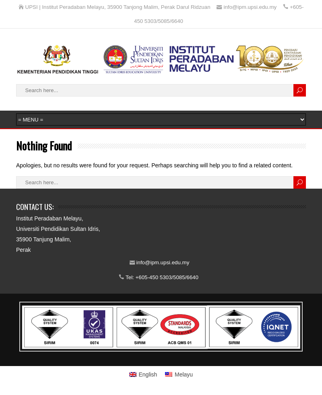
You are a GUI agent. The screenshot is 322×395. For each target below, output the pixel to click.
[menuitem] (143, 374)
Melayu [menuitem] (184, 374)
